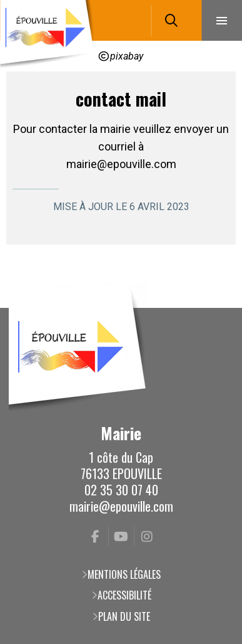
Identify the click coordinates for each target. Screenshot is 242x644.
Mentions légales (124, 574)
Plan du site (124, 616)
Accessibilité (124, 595)
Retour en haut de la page (214, 308)
